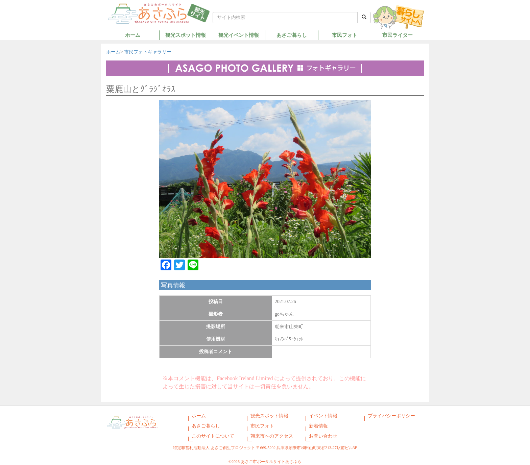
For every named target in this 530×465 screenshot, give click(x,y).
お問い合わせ (323, 436)
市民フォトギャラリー (147, 51)
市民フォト (344, 35)
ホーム (132, 35)
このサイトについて (213, 436)
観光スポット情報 (185, 35)
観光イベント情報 (238, 35)
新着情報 (318, 426)
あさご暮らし (291, 35)
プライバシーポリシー (391, 415)
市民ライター (397, 35)
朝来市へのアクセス (271, 436)
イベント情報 (323, 415)
